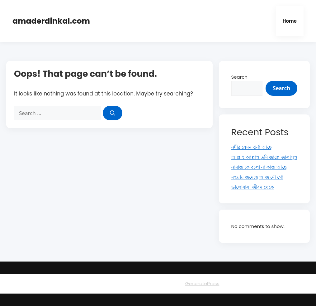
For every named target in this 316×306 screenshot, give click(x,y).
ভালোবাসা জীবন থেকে (252, 187)
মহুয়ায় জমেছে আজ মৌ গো (257, 177)
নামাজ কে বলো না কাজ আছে (259, 167)
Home (290, 21)
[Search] (112, 113)
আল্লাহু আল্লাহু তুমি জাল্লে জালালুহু (264, 157)
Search (239, 77)
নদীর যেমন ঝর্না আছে (251, 147)
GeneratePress (202, 283)
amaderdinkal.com (51, 21)
